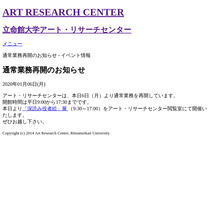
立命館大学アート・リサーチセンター (66, 30)
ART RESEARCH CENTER (63, 12)
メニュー (12, 43)
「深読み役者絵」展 (45, 108)
